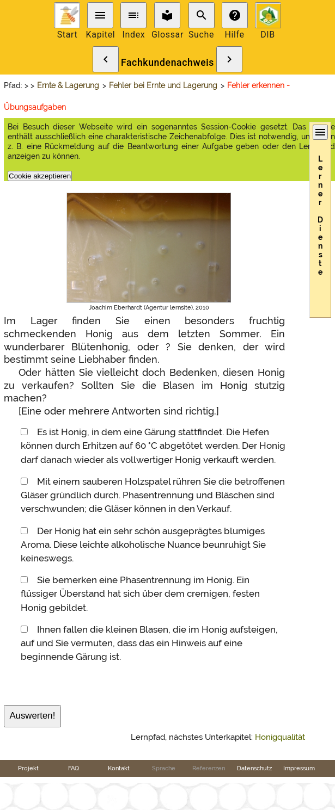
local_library (167, 15)
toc (133, 15)
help (234, 15)
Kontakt (119, 768)
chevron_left (105, 59)
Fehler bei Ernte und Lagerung (163, 85)
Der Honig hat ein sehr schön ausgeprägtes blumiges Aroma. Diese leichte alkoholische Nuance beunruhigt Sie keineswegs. (143, 544)
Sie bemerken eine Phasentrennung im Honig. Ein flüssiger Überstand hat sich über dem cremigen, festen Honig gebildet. (140, 593)
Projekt (28, 768)
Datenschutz (254, 768)
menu (100, 15)
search (201, 15)
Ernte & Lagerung (68, 85)
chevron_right (229, 59)
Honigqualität (280, 737)
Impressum (299, 768)
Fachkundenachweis (167, 62)
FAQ (73, 768)
